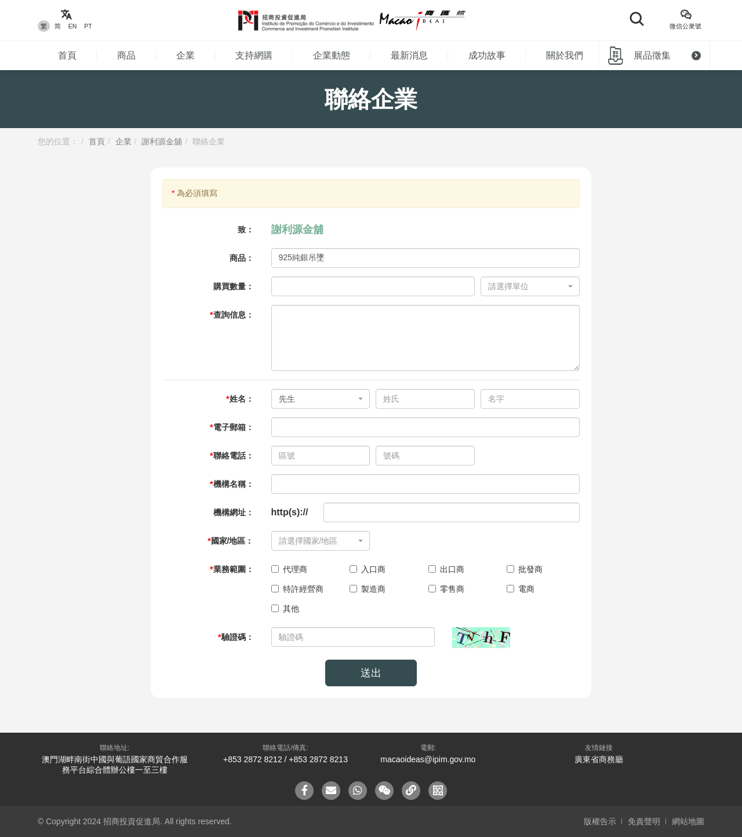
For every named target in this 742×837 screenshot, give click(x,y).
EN (72, 26)
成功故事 (486, 55)
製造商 (367, 589)
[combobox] (530, 286)
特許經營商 (297, 589)
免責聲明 (644, 821)
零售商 (446, 589)
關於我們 (564, 55)
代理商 (289, 569)
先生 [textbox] (287, 398)
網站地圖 (688, 821)
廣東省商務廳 (598, 759)
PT (88, 26)
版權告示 (600, 821)
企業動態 (331, 55)
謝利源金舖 (161, 141)
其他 (285, 608)
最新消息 (409, 55)
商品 (126, 55)
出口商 (446, 569)
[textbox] (526, 286)
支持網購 (253, 55)
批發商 (525, 569)
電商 (520, 589)
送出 (371, 673)
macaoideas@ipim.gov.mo (427, 759)
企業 (185, 55)
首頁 (67, 55)
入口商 (367, 569)
